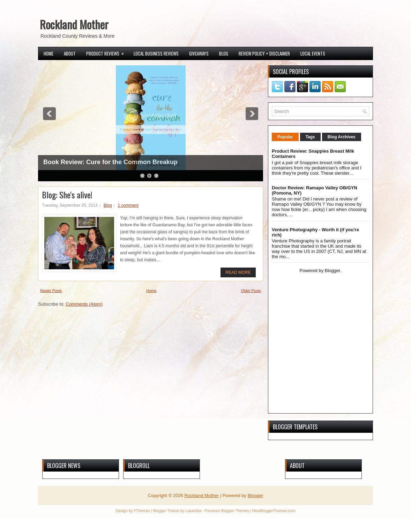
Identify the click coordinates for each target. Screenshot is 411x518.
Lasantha (193, 511)
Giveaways (199, 53)
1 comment (128, 205)
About (70, 53)
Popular (285, 136)
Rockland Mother (74, 24)
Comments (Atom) (84, 304)
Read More (238, 272)
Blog (223, 53)
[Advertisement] (315, 359)
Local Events (312, 53)
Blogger (332, 270)
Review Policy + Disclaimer (264, 53)
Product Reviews (107, 52)
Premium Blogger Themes (227, 511)
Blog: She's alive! (67, 194)
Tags (310, 136)
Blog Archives (342, 136)
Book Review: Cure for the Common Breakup (110, 162)
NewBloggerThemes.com (274, 511)
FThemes (142, 511)
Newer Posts (51, 291)
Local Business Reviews (156, 53)
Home (48, 53)
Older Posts (251, 291)
